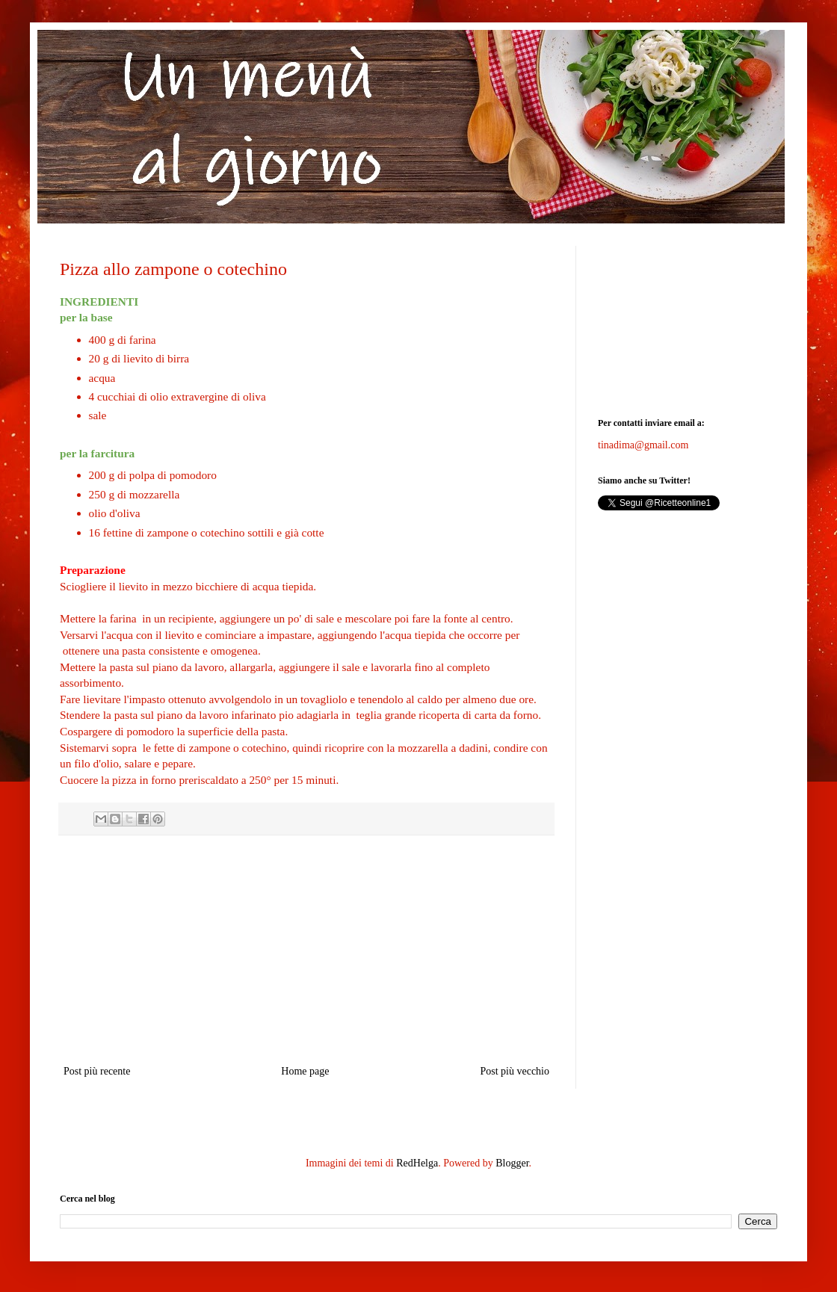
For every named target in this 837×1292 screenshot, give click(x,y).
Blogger (511, 1163)
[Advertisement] (306, 949)
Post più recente (97, 1071)
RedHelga (417, 1163)
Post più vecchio (514, 1071)
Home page (305, 1071)
